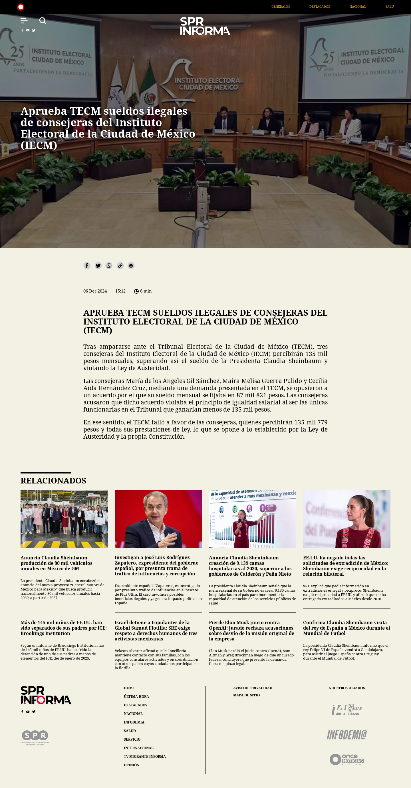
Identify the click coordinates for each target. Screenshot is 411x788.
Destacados (338, 6)
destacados (135, 705)
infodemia (134, 722)
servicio (132, 739)
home (129, 688)
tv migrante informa (145, 756)
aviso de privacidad (252, 688)
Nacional (376, 6)
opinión (131, 765)
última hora (136, 696)
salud (130, 730)
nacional (133, 713)
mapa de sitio (246, 695)
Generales (299, 6)
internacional (139, 747)
